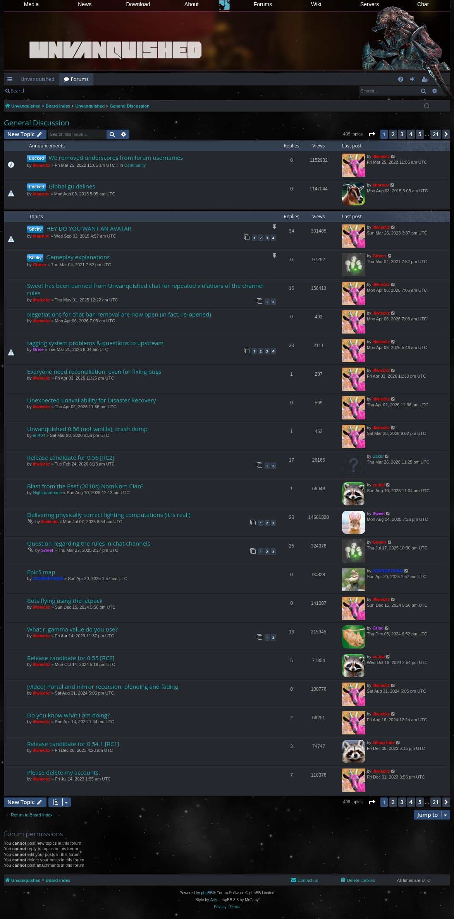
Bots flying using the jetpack (65, 600)
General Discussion (36, 123)
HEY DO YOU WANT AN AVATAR (88, 228)
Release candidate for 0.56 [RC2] (70, 457)
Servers (369, 4)
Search (18, 90)
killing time (384, 742)
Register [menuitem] (426, 80)
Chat (423, 4)
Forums (263, 4)
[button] (371, 134)
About (191, 4)
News (84, 4)
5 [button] (419, 134)
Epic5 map (41, 572)
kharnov (41, 194)
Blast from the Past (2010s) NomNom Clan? (85, 486)
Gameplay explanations (78, 257)
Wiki (316, 4)
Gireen (39, 264)
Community (135, 165)
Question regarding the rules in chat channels (88, 543)
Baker (378, 456)
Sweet (379, 513)
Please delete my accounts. (63, 772)
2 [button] (393, 134)
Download (138, 4)
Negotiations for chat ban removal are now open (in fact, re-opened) (119, 314)
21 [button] (436, 134)
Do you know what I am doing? (68, 715)
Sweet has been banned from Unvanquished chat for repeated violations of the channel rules (145, 289)
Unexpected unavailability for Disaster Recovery (91, 400)
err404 (39, 435)
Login (42, 90)
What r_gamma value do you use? (72, 629)
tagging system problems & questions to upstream (95, 343)
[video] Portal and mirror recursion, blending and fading (102, 686)
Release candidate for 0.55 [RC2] (70, 658)
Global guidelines (72, 186)
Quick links (11, 80)
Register (68, 90)
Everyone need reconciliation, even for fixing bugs (94, 371)
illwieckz (41, 165)
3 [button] (402, 134)
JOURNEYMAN (48, 578)
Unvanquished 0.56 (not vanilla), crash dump (87, 429)
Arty (213, 900)
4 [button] (411, 134)
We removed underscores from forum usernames (116, 157)
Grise (38, 349)
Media (31, 4)
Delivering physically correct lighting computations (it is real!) (109, 515)
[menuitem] (401, 79)
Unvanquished (38, 78)
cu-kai (379, 485)
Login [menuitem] (414, 80)
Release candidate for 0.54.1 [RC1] (73, 744)
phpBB (207, 893)
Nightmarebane (47, 492)
